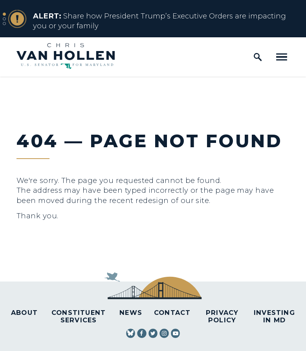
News (130, 312)
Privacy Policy (222, 316)
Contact (172, 312)
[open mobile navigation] (282, 57)
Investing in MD (274, 316)
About (24, 312)
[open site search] (258, 57)
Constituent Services (78, 316)
